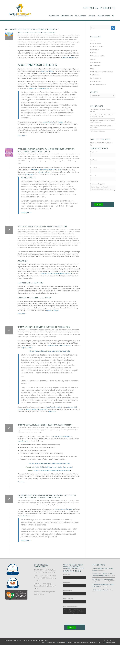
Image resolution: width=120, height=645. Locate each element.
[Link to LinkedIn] (110, 640)
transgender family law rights (25, 46)
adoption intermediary (28, 231)
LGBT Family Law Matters (37, 35)
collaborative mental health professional (46, 236)
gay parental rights (42, 39)
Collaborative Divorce (48, 229)
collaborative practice (64, 236)
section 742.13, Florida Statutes (53, 122)
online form (52, 411)
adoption (72, 229)
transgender (30, 174)
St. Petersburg (39, 505)
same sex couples (26, 432)
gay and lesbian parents (51, 156)
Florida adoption (70, 238)
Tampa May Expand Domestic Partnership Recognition (44, 327)
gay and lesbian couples (62, 37)
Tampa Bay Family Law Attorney (56, 505)
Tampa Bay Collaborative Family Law (67, 245)
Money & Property (95, 43)
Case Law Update (95, 62)
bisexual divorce (53, 35)
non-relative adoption (70, 243)
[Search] (102, 28)
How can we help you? (97, 183)
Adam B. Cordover (44, 172)
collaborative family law (55, 234)
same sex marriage (37, 432)
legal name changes (52, 310)
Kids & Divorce (94, 49)
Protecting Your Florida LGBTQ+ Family (37, 32)
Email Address (94, 167)
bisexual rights (75, 35)
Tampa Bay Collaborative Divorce (48, 245)
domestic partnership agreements (36, 409)
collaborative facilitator (41, 234)
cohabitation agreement (61, 154)
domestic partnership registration (40, 238)
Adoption (38, 229)
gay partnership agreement (54, 39)
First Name (93, 151)
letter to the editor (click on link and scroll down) (46, 170)
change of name (60, 231)
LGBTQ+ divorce (27, 44)
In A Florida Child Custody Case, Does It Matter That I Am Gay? (52, 467)
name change (59, 243)
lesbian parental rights (33, 42)
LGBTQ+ (20, 44)
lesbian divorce (22, 42)
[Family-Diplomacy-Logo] (20, 10)
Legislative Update (49, 329)
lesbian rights (42, 42)
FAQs (91, 68)
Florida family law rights (53, 407)
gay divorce (26, 39)
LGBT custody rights (52, 42)
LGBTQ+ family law (68, 57)
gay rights (65, 39)
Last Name (93, 159)
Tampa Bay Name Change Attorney (27, 247)
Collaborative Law (30, 236)
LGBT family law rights (73, 42)
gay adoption (52, 37)
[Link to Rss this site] (113, 640)
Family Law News (45, 154)
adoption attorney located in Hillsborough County (57, 273)
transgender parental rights (56, 46)
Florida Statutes (95, 75)
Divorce (92, 40)
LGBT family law (62, 42)
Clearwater (57, 500)
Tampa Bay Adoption (33, 245)
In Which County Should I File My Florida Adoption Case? (52, 470)
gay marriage (32, 39)
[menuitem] (54, 10)
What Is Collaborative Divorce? (97, 130)
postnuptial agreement (57, 44)
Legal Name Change (59, 229)
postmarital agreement (39, 44)
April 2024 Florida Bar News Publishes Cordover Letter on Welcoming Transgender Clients (46, 150)
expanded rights (23, 441)
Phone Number (95, 175)
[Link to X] (107, 640)
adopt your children (47, 71)
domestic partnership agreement (39, 37)
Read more (22, 136)
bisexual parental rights (65, 35)
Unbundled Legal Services (98, 84)
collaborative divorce (24, 37)
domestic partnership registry (58, 238)
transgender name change (41, 46)
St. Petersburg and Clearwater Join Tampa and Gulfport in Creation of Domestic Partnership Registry (47, 496)
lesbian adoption (72, 39)
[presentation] (78, 619)
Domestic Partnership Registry (60, 436)
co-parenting (68, 231)
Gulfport (65, 502)
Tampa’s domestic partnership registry (59, 345)
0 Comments (29, 500)
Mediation (93, 52)
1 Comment (32, 329)
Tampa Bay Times (26, 348)
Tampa (45, 505)
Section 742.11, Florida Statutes (39, 88)
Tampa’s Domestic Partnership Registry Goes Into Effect (45, 425)
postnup (48, 44)
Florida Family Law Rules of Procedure (101, 72)
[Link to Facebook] (104, 640)
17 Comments (29, 229)
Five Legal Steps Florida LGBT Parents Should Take (42, 226)
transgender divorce (69, 44)
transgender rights (69, 46)
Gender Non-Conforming (43, 158)
